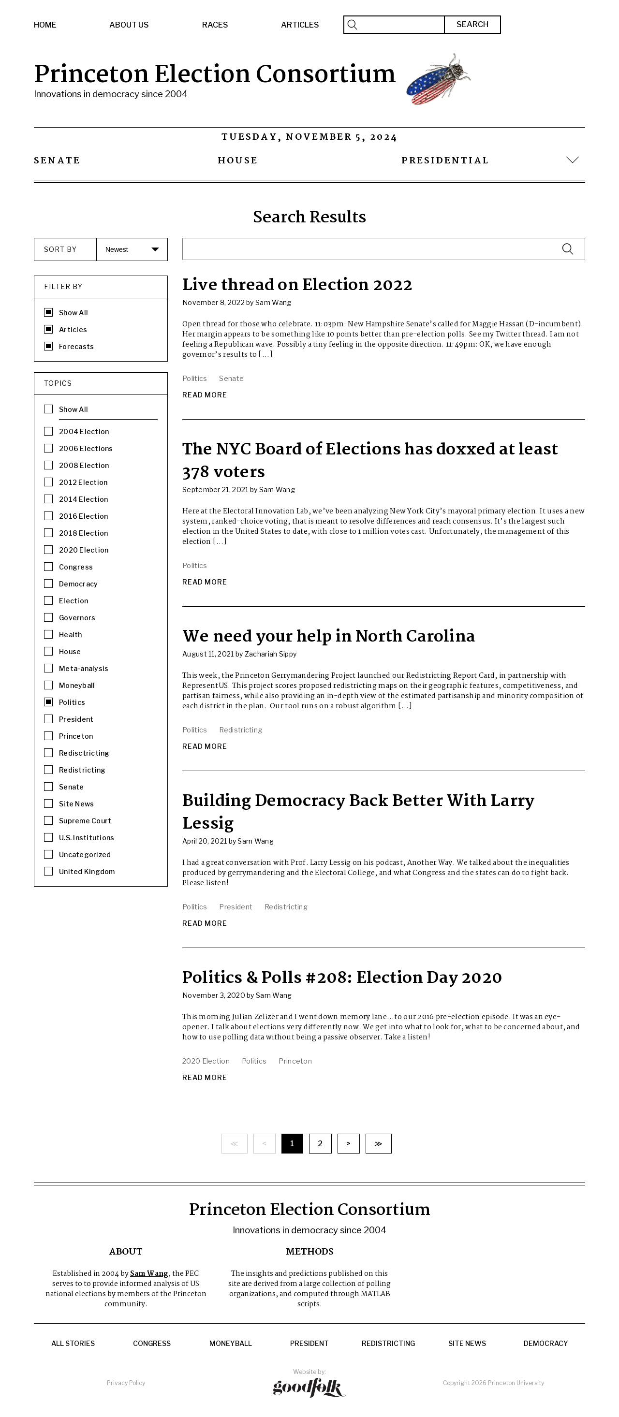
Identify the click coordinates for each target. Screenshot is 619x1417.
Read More (204, 395)
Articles (300, 24)
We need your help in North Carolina (328, 637)
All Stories (73, 1343)
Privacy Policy (126, 1383)
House (238, 161)
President (309, 1343)
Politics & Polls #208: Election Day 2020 (342, 978)
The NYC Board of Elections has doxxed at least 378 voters (370, 461)
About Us (129, 24)
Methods (310, 1252)
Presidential (445, 161)
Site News (467, 1343)
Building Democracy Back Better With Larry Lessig (358, 813)
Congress (152, 1343)
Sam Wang (149, 1274)
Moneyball (230, 1343)
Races (215, 24)
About (126, 1252)
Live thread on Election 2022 (297, 286)
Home (45, 24)
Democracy (546, 1343)
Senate (57, 161)
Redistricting (388, 1343)
